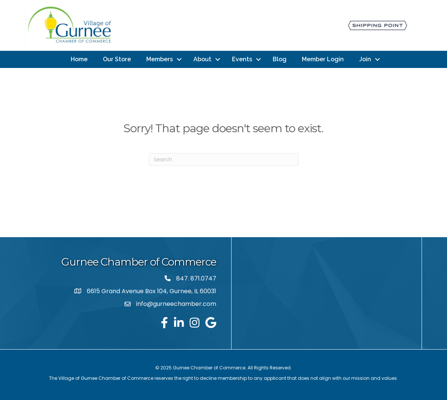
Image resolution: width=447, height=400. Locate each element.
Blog (280, 59)
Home (79, 59)
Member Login (323, 59)
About (202, 59)
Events (242, 59)
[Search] (223, 159)
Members (159, 59)
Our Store (117, 59)
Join (365, 59)
